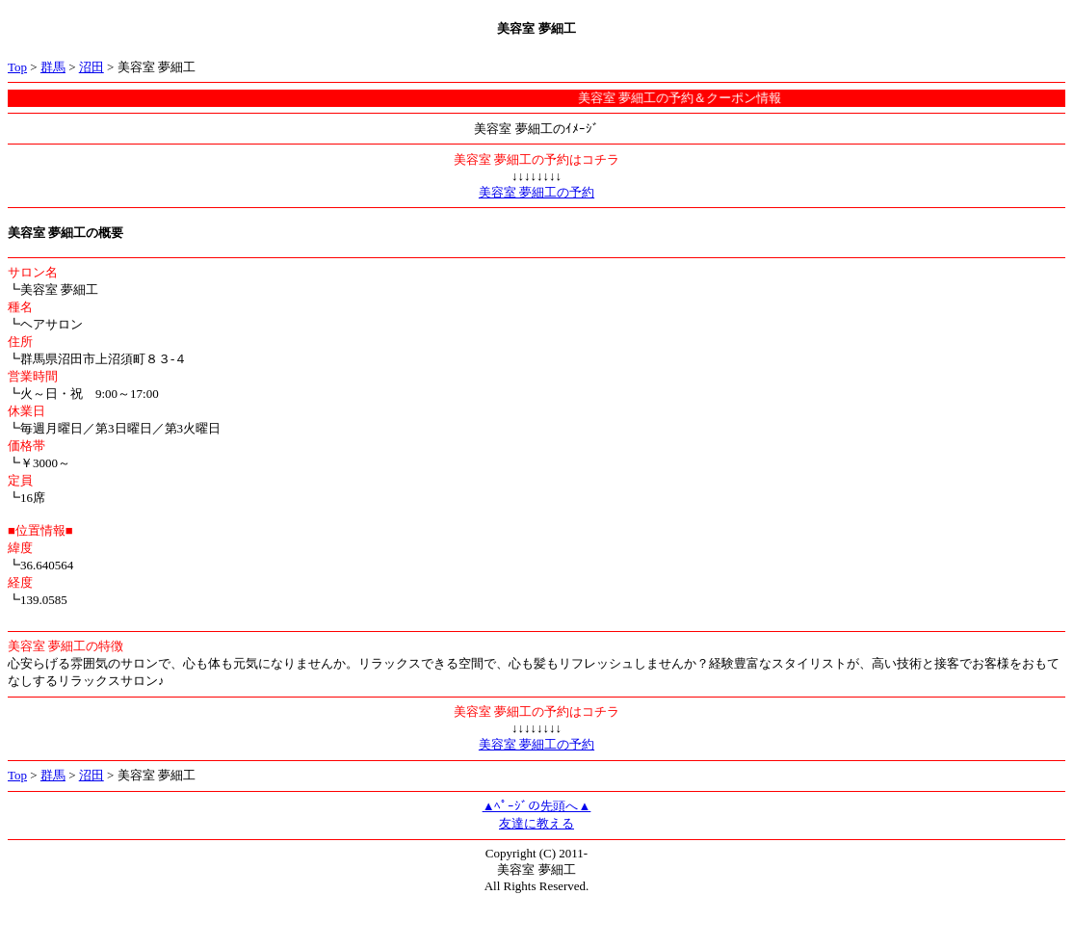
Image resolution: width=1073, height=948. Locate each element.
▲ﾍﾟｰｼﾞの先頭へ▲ (537, 806)
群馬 (52, 67)
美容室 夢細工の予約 (536, 192)
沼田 (91, 67)
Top (17, 67)
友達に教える (536, 823)
